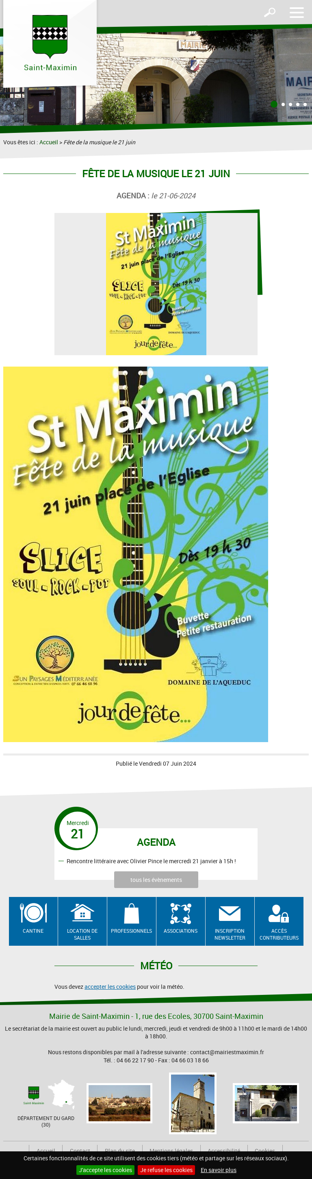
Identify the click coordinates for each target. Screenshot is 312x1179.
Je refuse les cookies (166, 1170)
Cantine (33, 930)
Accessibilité (224, 1151)
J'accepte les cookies (105, 1170)
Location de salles (82, 934)
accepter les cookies (110, 986)
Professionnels (131, 930)
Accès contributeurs (279, 934)
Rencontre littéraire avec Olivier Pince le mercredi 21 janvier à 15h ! (151, 860)
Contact (80, 1151)
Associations (180, 930)
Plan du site (120, 1151)
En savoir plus (218, 1170)
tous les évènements (156, 880)
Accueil (48, 142)
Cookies (265, 1151)
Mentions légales (171, 1151)
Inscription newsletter (229, 934)
